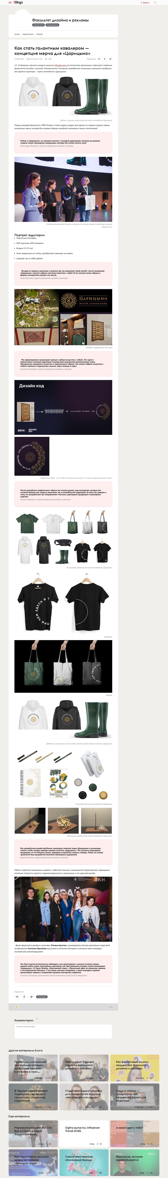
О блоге (39, 34)
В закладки (42, 997)
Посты (17, 34)
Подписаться (38, 25)
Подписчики (27, 34)
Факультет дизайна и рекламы (60, 20)
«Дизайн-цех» (60, 65)
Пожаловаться (52, 25)
